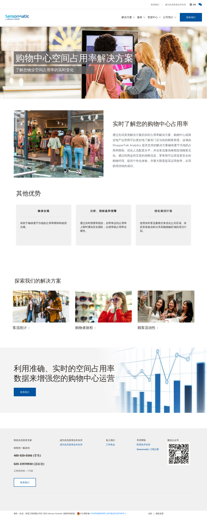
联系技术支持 (143, 444)
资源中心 (152, 17)
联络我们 (191, 17)
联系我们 (155, 4)
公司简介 (168, 17)
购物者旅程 (84, 327)
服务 (139, 17)
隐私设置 (159, 513)
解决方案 (127, 17)
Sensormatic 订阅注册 (148, 449)
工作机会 (110, 444)
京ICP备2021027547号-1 (116, 513)
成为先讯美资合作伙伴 (175, 4)
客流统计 (20, 327)
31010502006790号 (98, 513)
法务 (150, 513)
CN (194, 4)
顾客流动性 (146, 327)
